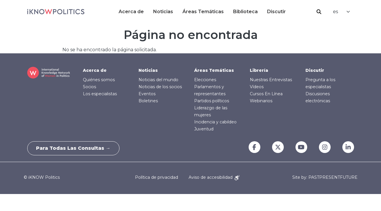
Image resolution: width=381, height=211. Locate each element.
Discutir (276, 11)
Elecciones (205, 79)
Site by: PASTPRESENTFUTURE (325, 177)
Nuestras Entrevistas (271, 79)
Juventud (203, 129)
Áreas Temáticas (203, 11)
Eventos (147, 93)
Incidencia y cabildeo (215, 122)
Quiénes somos (99, 79)
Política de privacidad (156, 177)
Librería (259, 70)
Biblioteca (245, 11)
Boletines (148, 100)
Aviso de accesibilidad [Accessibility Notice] (214, 177)
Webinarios (261, 100)
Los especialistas (100, 93)
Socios (89, 86)
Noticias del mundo (158, 79)
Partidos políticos (211, 100)
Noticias (163, 11)
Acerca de (131, 11)
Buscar (318, 11)
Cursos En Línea (266, 93)
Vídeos (257, 86)
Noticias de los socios (160, 86)
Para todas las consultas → (73, 148)
